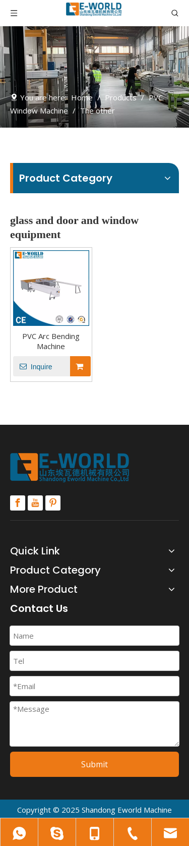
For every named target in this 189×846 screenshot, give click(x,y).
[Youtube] (35, 503)
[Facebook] (17, 503)
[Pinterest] (52, 503)
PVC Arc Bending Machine (51, 341)
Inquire (32, 366)
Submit (94, 764)
